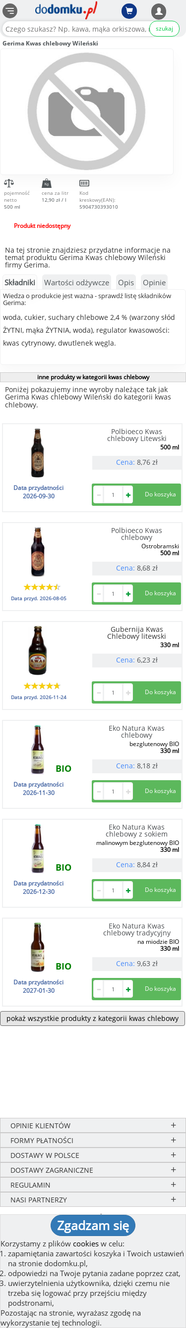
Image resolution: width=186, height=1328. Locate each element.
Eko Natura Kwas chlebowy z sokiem (137, 830)
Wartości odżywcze (76, 282)
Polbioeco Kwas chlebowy (136, 534)
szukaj (164, 28)
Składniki (19, 282)
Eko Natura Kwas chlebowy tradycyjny (137, 929)
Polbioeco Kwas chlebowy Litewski (137, 435)
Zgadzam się (93, 1225)
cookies (86, 1243)
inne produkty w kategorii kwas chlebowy (93, 377)
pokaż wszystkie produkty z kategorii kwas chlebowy (92, 1018)
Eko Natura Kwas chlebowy (137, 731)
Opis (126, 282)
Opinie (154, 282)
